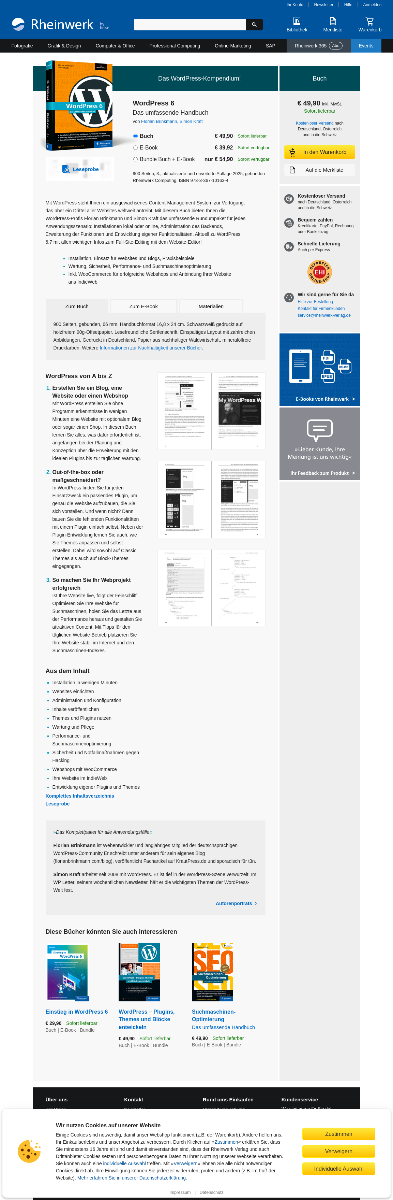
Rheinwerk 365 (319, 45)
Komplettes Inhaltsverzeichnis (80, 796)
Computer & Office (115, 45)
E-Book (148, 148)
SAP (270, 45)
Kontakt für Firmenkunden (321, 308)
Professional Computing (175, 45)
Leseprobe (58, 803)
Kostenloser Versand (315, 123)
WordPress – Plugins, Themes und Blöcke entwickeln (147, 1019)
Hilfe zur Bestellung (315, 301)
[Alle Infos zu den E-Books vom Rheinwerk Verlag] (319, 370)
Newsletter (323, 4)
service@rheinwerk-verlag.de (324, 315)
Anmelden (372, 4)
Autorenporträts (234, 903)
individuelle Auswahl (124, 1163)
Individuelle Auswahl (339, 1169)
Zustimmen (226, 1142)
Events (366, 45)
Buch (146, 136)
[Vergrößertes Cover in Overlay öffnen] (76, 106)
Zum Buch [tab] (76, 306)
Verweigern (185, 1163)
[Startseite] (60, 25)
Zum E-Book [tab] (144, 306)
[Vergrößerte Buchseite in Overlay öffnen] (211, 411)
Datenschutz (212, 1192)
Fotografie (22, 45)
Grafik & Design (64, 45)
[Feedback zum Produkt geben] (319, 445)
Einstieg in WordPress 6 (77, 1012)
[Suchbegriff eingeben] (190, 24)
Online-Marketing (233, 45)
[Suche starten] (254, 24)
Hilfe (348, 4)
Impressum (180, 1192)
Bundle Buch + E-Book (167, 159)
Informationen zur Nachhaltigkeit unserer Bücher (151, 348)
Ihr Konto (295, 4)
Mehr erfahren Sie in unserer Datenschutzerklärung (131, 1178)
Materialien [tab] (211, 306)
